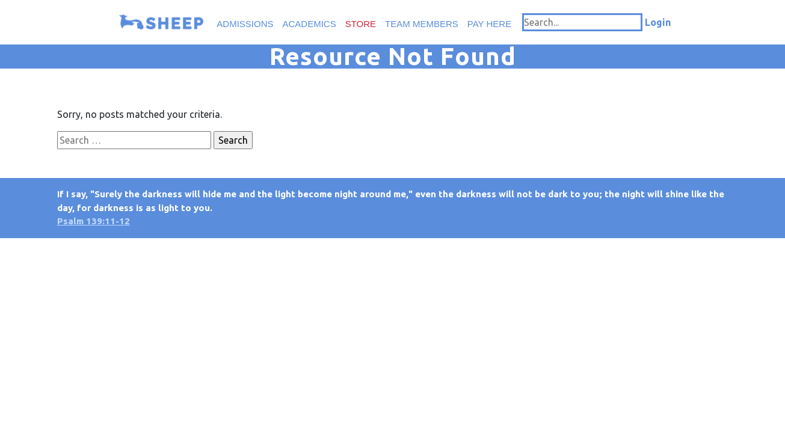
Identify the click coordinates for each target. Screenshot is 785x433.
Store (360, 24)
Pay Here (489, 24)
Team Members (421, 24)
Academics (309, 24)
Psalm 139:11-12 (93, 221)
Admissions (245, 24)
